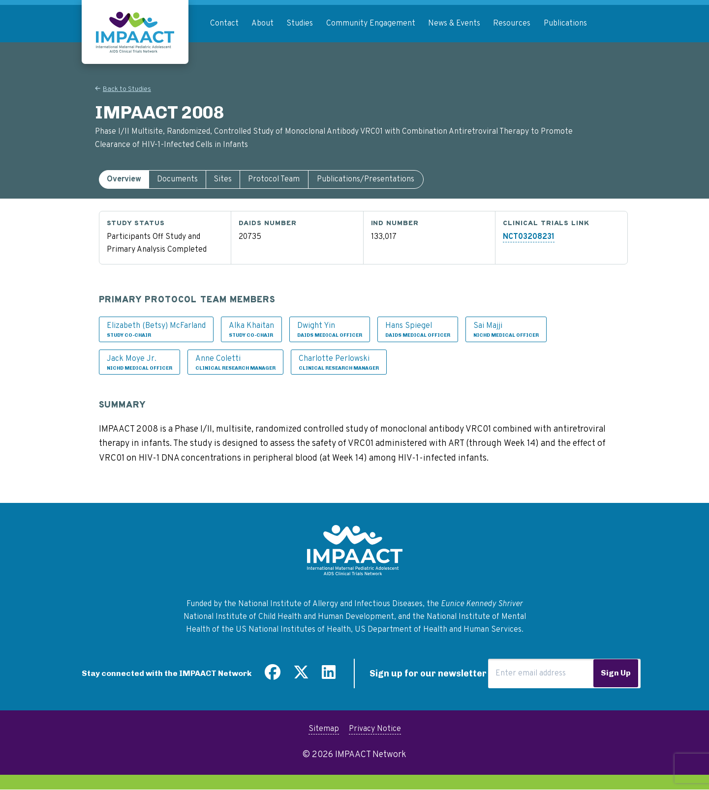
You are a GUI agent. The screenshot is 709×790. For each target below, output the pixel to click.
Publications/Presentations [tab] (365, 179)
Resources (511, 24)
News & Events (454, 24)
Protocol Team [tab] (274, 179)
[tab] (124, 179)
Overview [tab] (124, 179)
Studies (299, 24)
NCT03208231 (529, 237)
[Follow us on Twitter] (301, 676)
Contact (224, 24)
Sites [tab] (223, 179)
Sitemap (323, 729)
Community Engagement (370, 24)
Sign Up (616, 672)
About (262, 24)
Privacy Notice (375, 729)
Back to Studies (127, 89)
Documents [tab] (177, 179)
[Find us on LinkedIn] (329, 676)
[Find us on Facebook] (272, 676)
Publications (565, 24)
